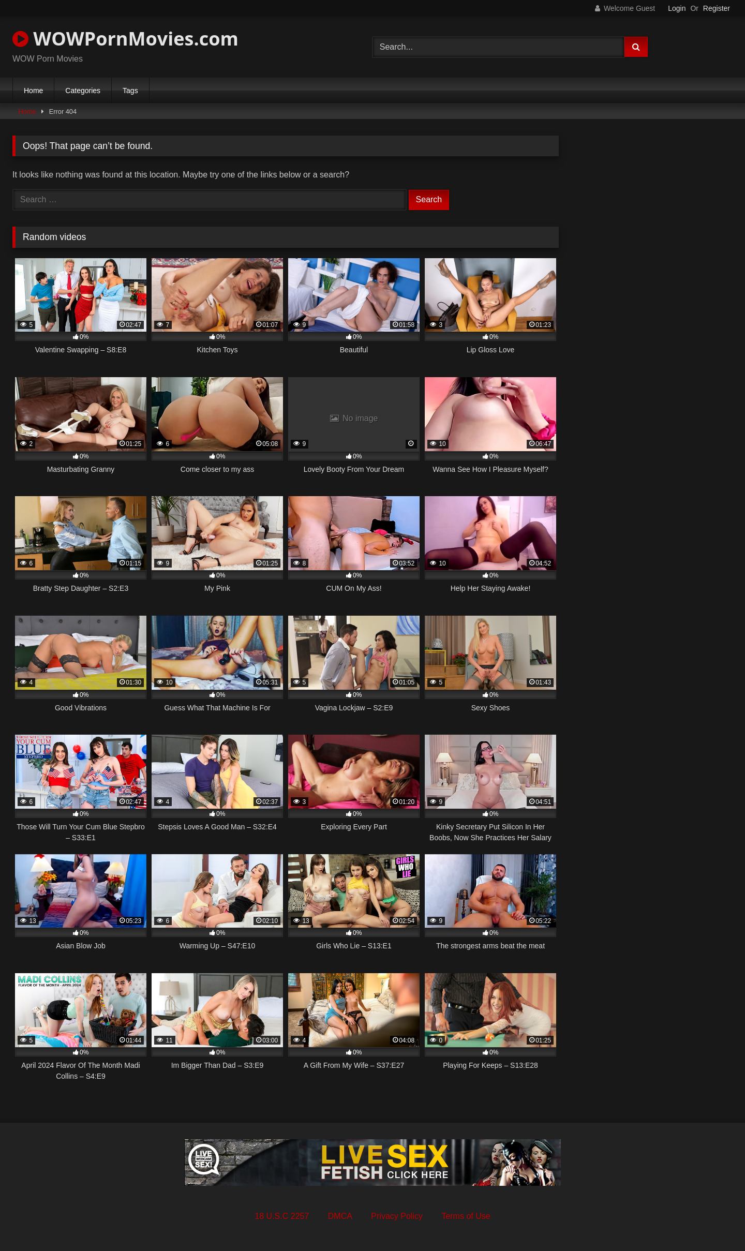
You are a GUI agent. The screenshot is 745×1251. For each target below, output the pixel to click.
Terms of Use (465, 1216)
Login (677, 8)
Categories (82, 90)
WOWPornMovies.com (125, 38)
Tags (130, 90)
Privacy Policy (397, 1216)
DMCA (340, 1216)
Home (33, 90)
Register (716, 8)
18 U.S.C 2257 (282, 1216)
